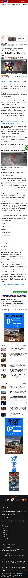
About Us (6, 575)
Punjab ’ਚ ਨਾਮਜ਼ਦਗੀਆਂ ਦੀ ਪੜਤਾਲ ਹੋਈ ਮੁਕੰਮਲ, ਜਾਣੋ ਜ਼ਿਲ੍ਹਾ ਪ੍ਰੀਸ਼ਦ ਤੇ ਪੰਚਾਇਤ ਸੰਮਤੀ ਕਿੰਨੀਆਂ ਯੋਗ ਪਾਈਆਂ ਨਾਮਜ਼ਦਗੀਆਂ (18, 397)
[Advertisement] (14, 21)
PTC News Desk (9, 57)
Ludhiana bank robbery (6, 303)
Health (4, 532)
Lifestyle (4, 534)
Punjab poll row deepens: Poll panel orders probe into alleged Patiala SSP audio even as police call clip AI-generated (18, 354)
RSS (13, 576)
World (4, 540)
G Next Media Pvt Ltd (22, 573)
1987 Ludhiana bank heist (17, 301)
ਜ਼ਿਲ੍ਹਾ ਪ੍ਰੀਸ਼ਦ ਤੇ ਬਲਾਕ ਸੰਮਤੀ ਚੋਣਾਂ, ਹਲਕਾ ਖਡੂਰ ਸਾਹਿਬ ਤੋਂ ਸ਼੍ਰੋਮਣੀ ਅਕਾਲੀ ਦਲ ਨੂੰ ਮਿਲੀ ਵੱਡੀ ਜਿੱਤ (17, 387)
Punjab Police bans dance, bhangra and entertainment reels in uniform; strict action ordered (18, 349)
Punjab (6, 43)
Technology (5, 538)
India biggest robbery (16, 305)
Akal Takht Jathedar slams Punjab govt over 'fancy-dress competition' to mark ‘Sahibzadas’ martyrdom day (18, 370)
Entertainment (5, 530)
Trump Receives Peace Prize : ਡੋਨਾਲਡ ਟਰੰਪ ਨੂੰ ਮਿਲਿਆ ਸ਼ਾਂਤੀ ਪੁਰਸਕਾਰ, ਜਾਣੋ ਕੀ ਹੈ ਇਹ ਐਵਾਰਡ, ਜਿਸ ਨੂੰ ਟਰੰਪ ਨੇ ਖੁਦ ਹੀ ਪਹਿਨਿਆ (18, 403)
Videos (20, 4)
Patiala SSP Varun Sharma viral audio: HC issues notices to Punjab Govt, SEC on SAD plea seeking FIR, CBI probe (18, 359)
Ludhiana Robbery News (11, 299)
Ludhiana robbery (5, 301)
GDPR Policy (9, 576)
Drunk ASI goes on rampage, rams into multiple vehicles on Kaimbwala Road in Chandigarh (18, 365)
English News (4, 4)
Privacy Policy (3, 576)
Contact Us (11, 575)
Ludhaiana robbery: (6, 81)
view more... (24, 345)
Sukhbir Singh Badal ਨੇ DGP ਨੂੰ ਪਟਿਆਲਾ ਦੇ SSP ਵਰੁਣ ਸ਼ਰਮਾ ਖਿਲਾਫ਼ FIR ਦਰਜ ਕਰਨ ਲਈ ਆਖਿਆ (17, 414)
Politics (9, 4)
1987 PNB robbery (5, 305)
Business (4, 528)
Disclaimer (16, 575)
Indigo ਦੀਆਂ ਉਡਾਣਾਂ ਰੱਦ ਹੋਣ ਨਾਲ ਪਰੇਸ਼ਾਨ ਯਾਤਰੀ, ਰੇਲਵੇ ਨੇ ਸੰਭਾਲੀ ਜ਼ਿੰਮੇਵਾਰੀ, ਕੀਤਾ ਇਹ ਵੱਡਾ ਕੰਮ (18, 392)
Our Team (20, 575)
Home (2, 43)
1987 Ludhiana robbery (18, 303)
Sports (4, 541)
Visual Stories (15, 4)
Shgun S (17, 57)
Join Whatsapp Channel (20, 292)
